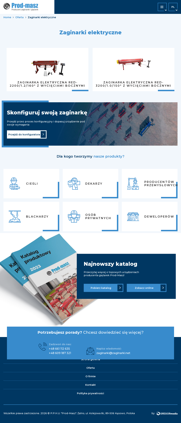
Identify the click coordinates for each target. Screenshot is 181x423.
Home (7, 17)
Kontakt (90, 384)
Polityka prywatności (90, 393)
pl (173, 6)
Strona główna (90, 359)
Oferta (19, 17)
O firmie (90, 376)
